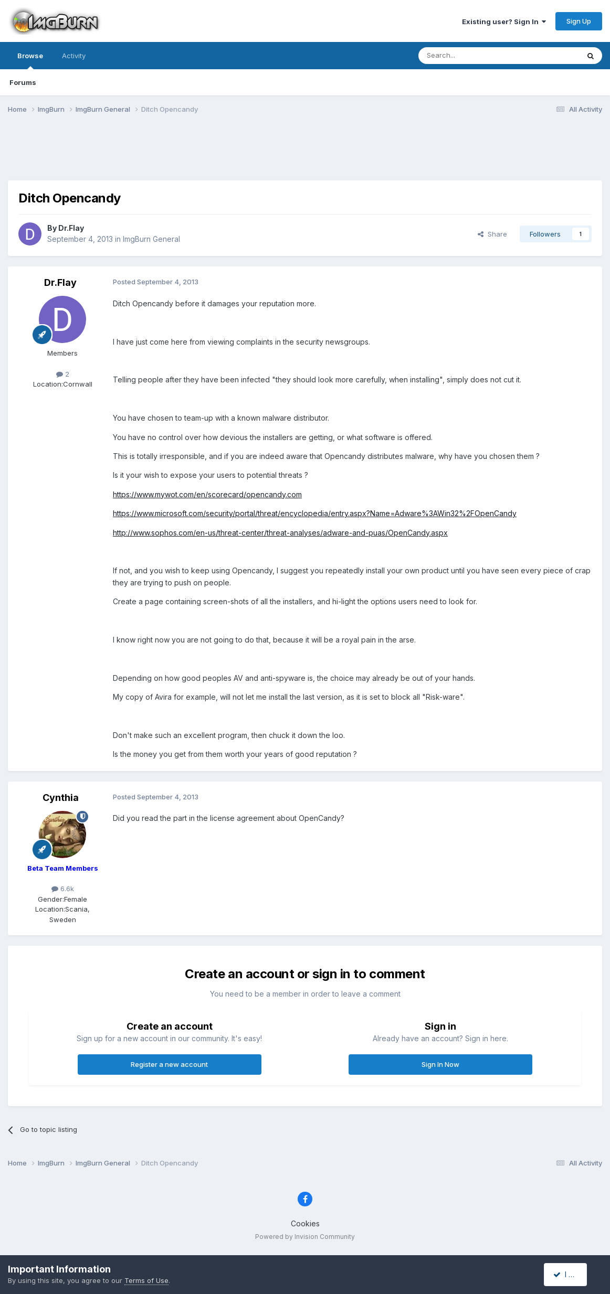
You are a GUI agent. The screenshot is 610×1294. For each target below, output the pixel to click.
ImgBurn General (151, 238)
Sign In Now (440, 1064)
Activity (74, 55)
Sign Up (578, 21)
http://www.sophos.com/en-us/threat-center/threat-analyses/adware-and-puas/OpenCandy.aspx (280, 532)
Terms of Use (146, 1280)
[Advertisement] (305, 153)
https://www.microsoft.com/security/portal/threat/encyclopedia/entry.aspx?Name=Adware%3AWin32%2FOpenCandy (315, 513)
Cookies (305, 1223)
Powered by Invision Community (305, 1236)
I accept (571, 1274)
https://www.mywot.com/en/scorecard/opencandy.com (207, 494)
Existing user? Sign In (504, 21)
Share (492, 234)
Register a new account (169, 1064)
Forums (22, 82)
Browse (30, 60)
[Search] (471, 55)
